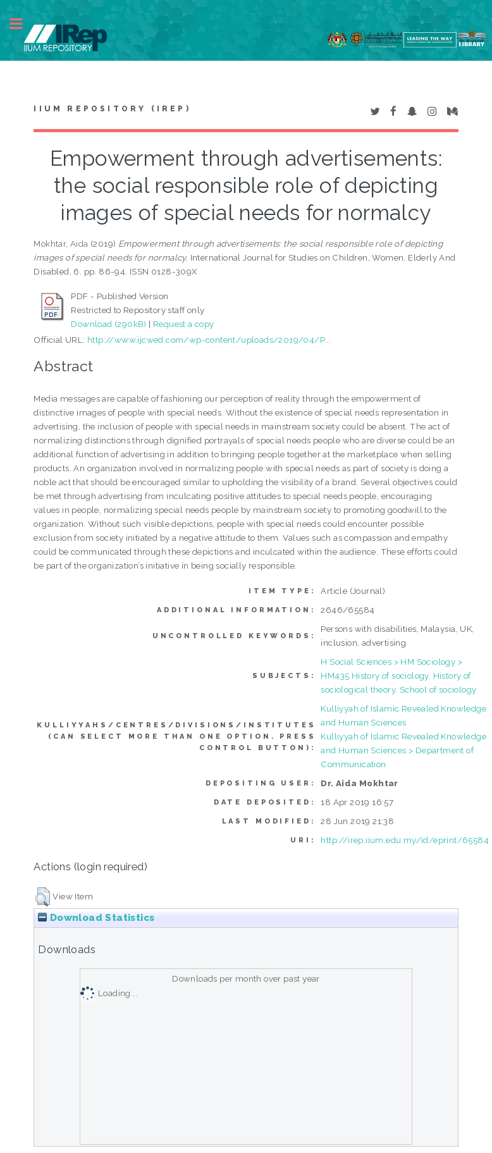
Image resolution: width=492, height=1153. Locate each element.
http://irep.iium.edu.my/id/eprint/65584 (405, 840)
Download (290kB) (108, 324)
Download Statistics (96, 917)
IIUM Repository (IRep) (112, 108)
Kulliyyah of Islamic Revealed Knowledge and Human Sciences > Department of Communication (403, 750)
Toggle (23, 23)
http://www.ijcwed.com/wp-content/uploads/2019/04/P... (209, 340)
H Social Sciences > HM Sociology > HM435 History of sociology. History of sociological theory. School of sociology (398, 675)
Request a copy (183, 324)
